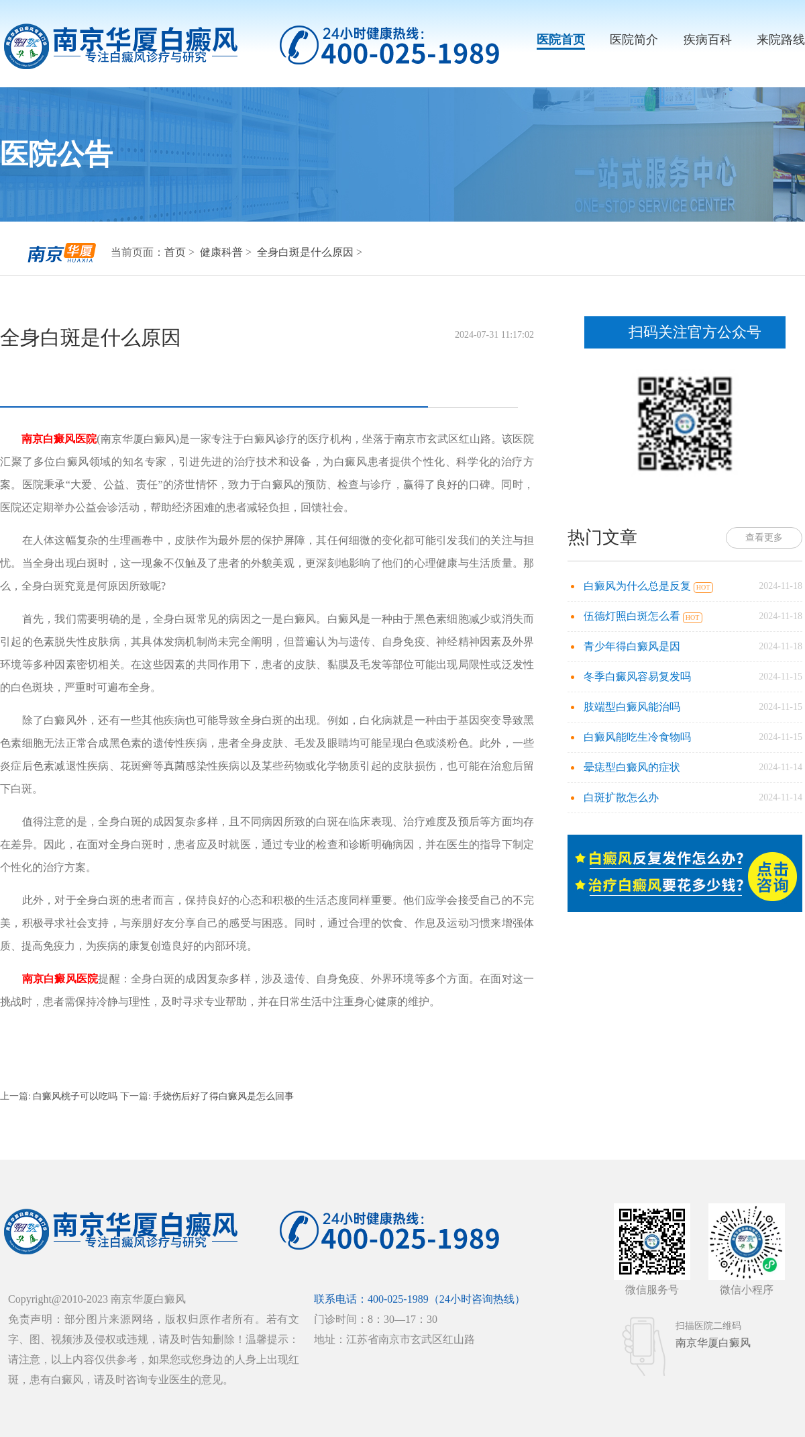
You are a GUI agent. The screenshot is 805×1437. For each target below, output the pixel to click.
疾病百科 (708, 39)
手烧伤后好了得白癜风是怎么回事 (222, 1096)
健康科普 (223, 252)
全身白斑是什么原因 (306, 252)
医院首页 (561, 39)
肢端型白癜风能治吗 (632, 706)
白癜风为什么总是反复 (639, 586)
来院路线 (781, 39)
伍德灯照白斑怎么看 (633, 616)
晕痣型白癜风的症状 (632, 767)
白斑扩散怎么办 (621, 797)
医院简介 (634, 39)
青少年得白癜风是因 (632, 646)
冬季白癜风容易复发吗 (637, 676)
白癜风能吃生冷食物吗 (637, 737)
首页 (175, 252)
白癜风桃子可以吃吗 (75, 1096)
